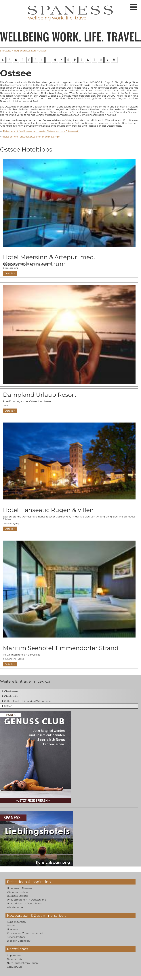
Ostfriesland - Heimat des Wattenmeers (27, 701)
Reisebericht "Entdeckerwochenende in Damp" (31, 136)
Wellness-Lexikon (17, 892)
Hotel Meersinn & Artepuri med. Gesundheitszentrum (49, 260)
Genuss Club (14, 966)
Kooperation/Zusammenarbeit (25, 933)
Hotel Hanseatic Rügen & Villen (48, 509)
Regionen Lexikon (25, 50)
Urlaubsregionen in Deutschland (26, 899)
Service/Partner (16, 936)
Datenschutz (14, 959)
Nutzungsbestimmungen (22, 962)
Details (9, 273)
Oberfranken (11, 691)
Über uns (12, 929)
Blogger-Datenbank (19, 940)
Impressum (14, 955)
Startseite (5, 50)
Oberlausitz (11, 696)
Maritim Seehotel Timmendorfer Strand (61, 648)
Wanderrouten (15, 907)
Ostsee (8, 705)
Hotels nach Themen (19, 888)
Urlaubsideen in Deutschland (24, 903)
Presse (11, 925)
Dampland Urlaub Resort (40, 394)
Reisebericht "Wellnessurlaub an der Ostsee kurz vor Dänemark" (41, 131)
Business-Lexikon (17, 895)
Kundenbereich (16, 921)
